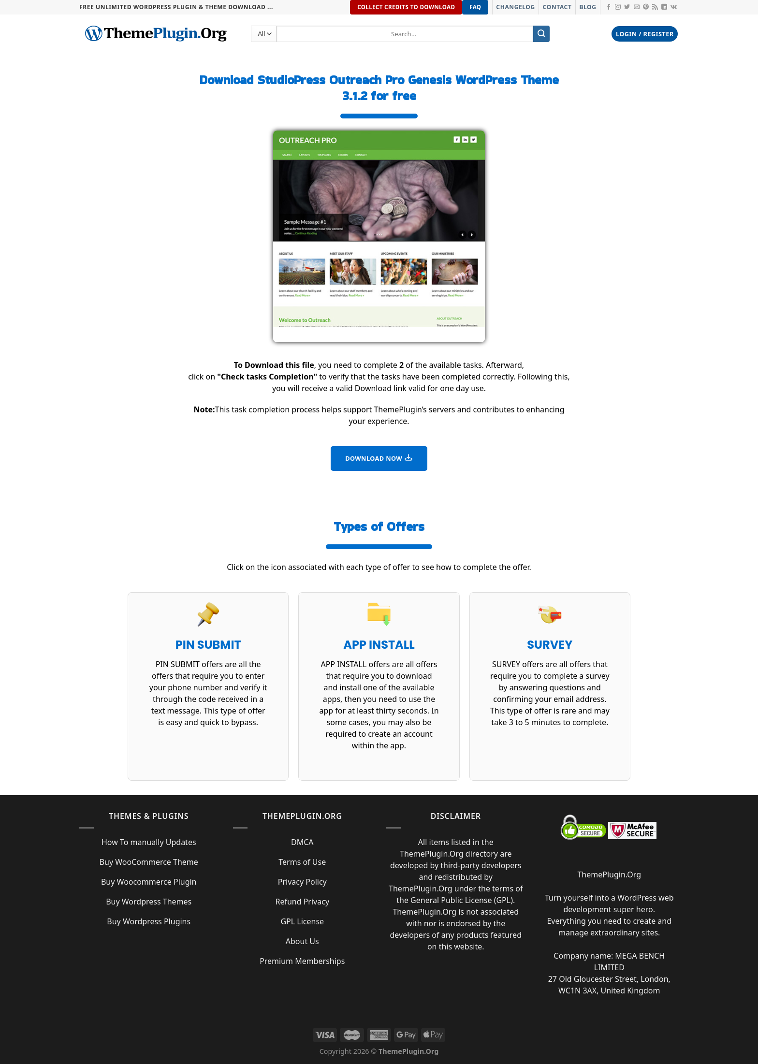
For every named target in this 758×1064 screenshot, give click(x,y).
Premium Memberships (302, 961)
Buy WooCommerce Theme (149, 862)
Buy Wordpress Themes (148, 901)
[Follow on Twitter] (627, 7)
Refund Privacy (302, 901)
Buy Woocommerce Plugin (149, 881)
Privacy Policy (302, 881)
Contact (557, 7)
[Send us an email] (637, 7)
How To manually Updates (149, 842)
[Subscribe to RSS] (655, 7)
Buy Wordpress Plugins (148, 921)
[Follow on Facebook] (609, 7)
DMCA (302, 842)
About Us (302, 941)
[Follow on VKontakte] (674, 7)
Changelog (515, 7)
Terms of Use (302, 862)
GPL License (302, 921)
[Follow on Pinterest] (646, 7)
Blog (587, 7)
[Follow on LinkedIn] (664, 7)
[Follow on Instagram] (618, 7)
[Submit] (541, 34)
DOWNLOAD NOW (379, 458)
